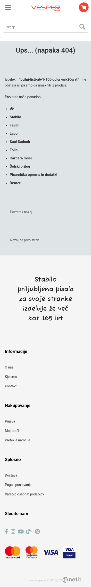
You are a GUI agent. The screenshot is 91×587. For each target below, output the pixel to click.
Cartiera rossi (21, 158)
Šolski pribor (20, 166)
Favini (14, 125)
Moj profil (12, 431)
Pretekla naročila (17, 440)
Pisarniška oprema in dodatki (33, 174)
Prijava (10, 421)
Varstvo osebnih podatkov (24, 494)
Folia (13, 150)
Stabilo (15, 117)
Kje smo (11, 377)
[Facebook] (6, 532)
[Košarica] (84, 7)
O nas (9, 367)
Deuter (15, 183)
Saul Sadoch (20, 142)
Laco (13, 133)
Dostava (11, 475)
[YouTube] (21, 532)
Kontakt (11, 386)
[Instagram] (13, 532)
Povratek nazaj (21, 212)
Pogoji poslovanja (18, 485)
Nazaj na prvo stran (24, 240)
